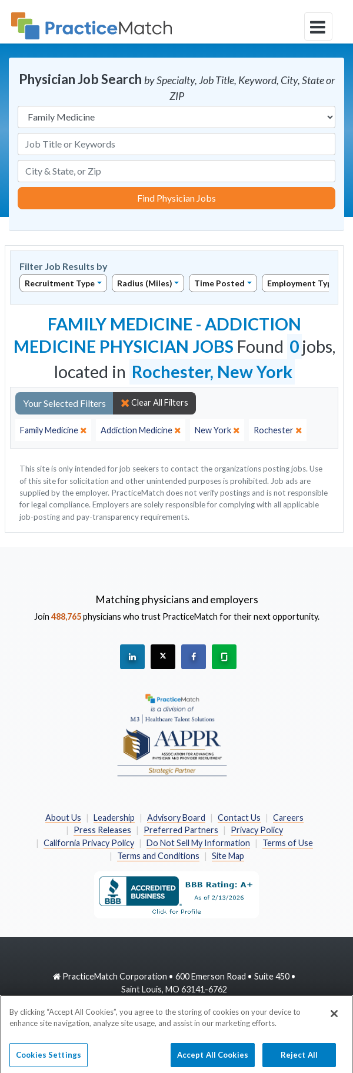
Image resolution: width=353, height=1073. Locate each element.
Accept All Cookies (212, 1058)
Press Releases (102, 830)
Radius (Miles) (144, 283)
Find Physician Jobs (176, 197)
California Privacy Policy (89, 843)
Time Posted (219, 283)
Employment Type (302, 283)
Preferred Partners (181, 830)
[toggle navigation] (318, 26)
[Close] (334, 1017)
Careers (288, 818)
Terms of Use (287, 843)
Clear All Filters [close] (154, 402)
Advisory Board (176, 818)
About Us (63, 818)
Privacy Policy (257, 830)
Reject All (299, 1058)
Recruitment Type (60, 283)
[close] (53, 430)
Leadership (114, 818)
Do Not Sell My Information (198, 843)
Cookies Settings (48, 1058)
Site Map (228, 856)
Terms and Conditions (158, 856)
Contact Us (239, 818)
